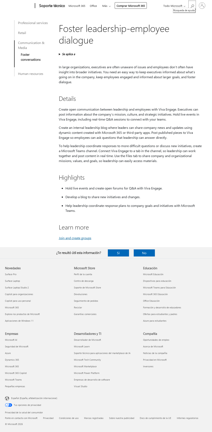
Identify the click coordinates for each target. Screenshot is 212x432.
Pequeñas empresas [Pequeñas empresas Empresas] (15, 386)
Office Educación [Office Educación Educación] (151, 300)
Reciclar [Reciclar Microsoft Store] (78, 307)
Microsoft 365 (77, 5)
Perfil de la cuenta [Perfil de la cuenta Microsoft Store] (83, 274)
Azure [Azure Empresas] (8, 353)
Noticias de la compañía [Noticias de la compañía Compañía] (155, 353)
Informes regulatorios (187, 418)
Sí (118, 253)
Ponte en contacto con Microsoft (21, 418)
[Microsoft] (19, 5)
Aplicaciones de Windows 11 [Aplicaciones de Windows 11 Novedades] (19, 320)
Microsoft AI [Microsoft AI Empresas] (11, 339)
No (144, 253)
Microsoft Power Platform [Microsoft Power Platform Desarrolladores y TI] (86, 373)
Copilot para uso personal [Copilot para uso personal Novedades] (18, 300)
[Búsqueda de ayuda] (192, 5)
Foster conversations (31, 57)
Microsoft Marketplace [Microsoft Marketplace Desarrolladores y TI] (85, 366)
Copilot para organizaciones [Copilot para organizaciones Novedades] (19, 294)
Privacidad (48, 418)
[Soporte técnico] (51, 5)
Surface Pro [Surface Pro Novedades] (10, 274)
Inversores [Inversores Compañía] (148, 366)
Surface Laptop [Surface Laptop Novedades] (12, 280)
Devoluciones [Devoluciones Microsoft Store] (80, 294)
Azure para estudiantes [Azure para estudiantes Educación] (154, 320)
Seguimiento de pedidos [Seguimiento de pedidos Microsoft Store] (86, 300)
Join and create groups (75, 238)
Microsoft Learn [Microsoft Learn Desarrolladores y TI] (82, 346)
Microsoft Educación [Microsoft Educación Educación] (153, 274)
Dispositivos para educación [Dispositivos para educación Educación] (157, 280)
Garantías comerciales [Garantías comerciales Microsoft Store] (85, 314)
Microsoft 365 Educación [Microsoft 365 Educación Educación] (155, 294)
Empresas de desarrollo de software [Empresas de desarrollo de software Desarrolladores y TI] (92, 379)
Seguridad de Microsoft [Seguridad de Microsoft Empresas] (16, 346)
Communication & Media (31, 45)
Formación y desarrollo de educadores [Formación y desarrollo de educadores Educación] (162, 307)
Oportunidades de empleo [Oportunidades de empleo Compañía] (156, 339)
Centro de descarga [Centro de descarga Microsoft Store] (84, 280)
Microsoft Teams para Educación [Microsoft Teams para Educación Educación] (159, 287)
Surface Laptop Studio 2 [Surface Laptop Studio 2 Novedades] (17, 287)
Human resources (30, 73)
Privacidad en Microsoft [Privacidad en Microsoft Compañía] (155, 359)
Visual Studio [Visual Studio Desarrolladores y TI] (80, 386)
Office (93, 5)
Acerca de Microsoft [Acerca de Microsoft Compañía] (153, 346)
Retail (22, 33)
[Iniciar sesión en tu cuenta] (202, 6)
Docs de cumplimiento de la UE (155, 418)
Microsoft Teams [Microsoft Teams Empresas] (13, 379)
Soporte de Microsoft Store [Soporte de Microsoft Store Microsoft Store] (87, 287)
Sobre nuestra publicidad (121, 418)
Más (104, 5)
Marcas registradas (94, 418)
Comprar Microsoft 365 (131, 5)
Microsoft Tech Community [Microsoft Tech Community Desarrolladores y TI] (87, 359)
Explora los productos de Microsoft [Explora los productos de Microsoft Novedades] (22, 314)
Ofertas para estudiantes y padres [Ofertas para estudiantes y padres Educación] (160, 314)
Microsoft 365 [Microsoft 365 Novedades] (12, 307)
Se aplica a (68, 54)
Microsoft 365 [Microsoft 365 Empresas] (12, 366)
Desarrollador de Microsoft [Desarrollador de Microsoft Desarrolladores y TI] (87, 339)
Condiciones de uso (68, 418)
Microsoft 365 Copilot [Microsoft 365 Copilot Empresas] (16, 373)
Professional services (33, 23)
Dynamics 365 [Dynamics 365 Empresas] (12, 359)
